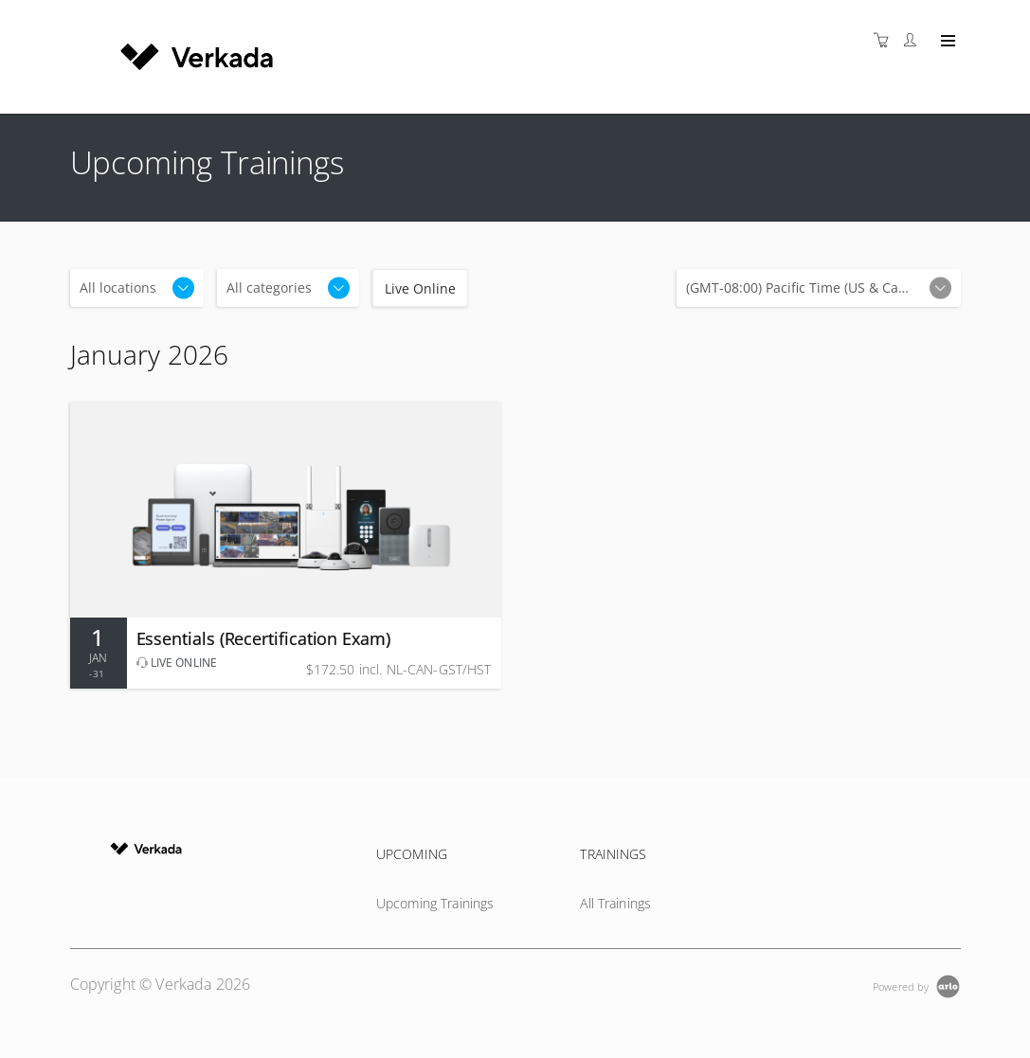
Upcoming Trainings (435, 903)
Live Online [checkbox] (420, 288)
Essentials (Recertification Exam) (263, 638)
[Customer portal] (914, 40)
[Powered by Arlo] (916, 984)
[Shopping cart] (886, 40)
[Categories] (288, 288)
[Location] (137, 288)
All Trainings (615, 903)
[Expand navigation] (946, 41)
